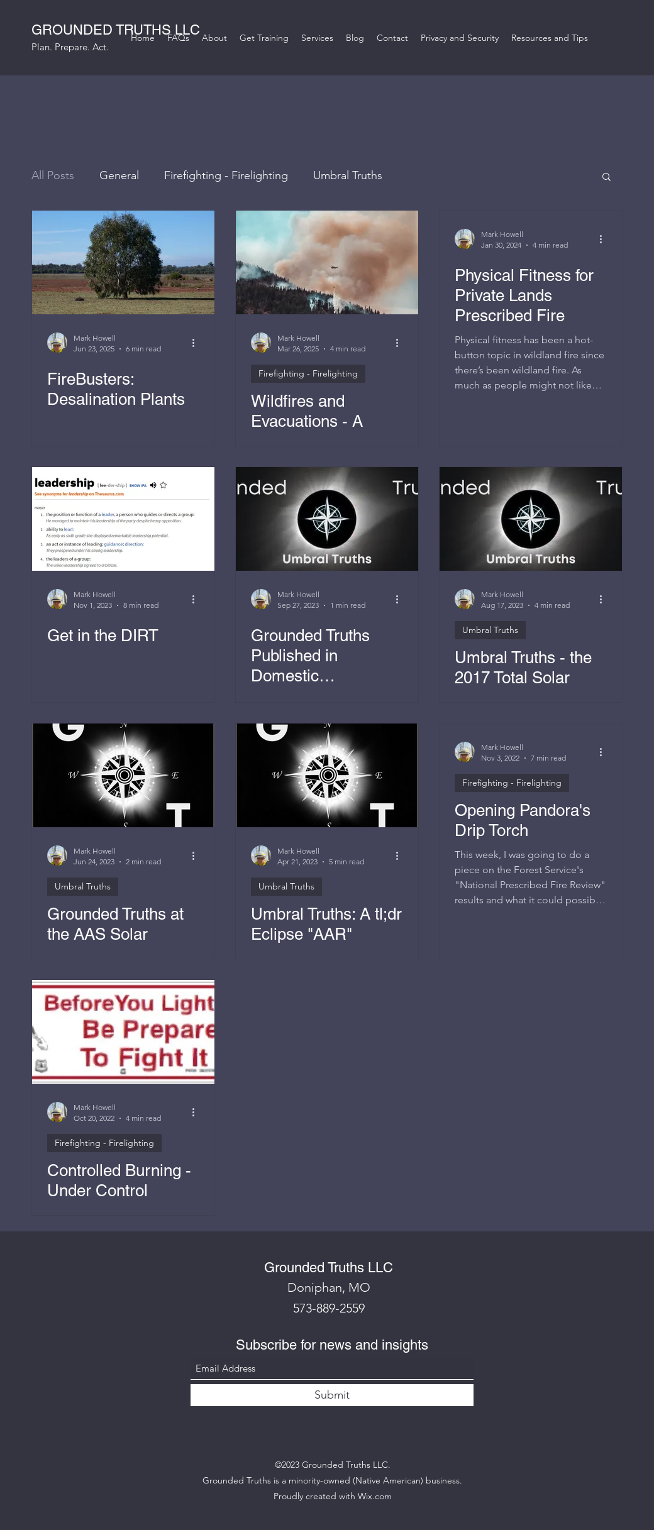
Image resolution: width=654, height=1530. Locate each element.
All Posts (52, 175)
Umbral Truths (347, 175)
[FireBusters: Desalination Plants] (123, 262)
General (119, 175)
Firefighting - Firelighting (226, 175)
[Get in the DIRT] (123, 519)
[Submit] (332, 1395)
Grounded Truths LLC (328, 1267)
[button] (606, 177)
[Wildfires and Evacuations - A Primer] (327, 262)
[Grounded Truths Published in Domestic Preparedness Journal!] (327, 519)
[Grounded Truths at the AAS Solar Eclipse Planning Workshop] (123, 775)
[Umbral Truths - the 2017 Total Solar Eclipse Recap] (531, 519)
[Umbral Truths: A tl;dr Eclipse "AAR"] (327, 775)
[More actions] (197, 342)
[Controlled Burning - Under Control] (123, 1032)
